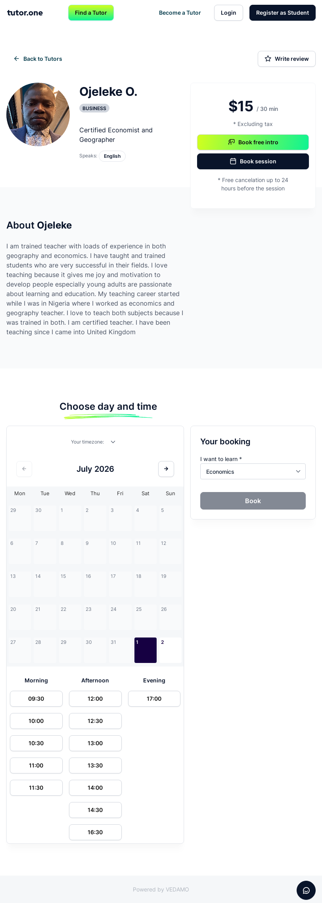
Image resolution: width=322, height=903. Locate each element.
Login (228, 12)
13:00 (95, 743)
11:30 (36, 787)
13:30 (95, 765)
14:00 (95, 787)
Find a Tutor (91, 12)
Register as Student (282, 12)
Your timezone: (87, 442)
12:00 (95, 698)
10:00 (36, 720)
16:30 (95, 832)
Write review (286, 58)
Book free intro (253, 142)
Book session (253, 161)
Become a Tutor (180, 12)
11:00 (36, 765)
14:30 (95, 809)
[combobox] (113, 444)
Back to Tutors (37, 58)
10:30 (36, 743)
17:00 (154, 698)
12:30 (95, 720)
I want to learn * (221, 458)
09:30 (36, 698)
